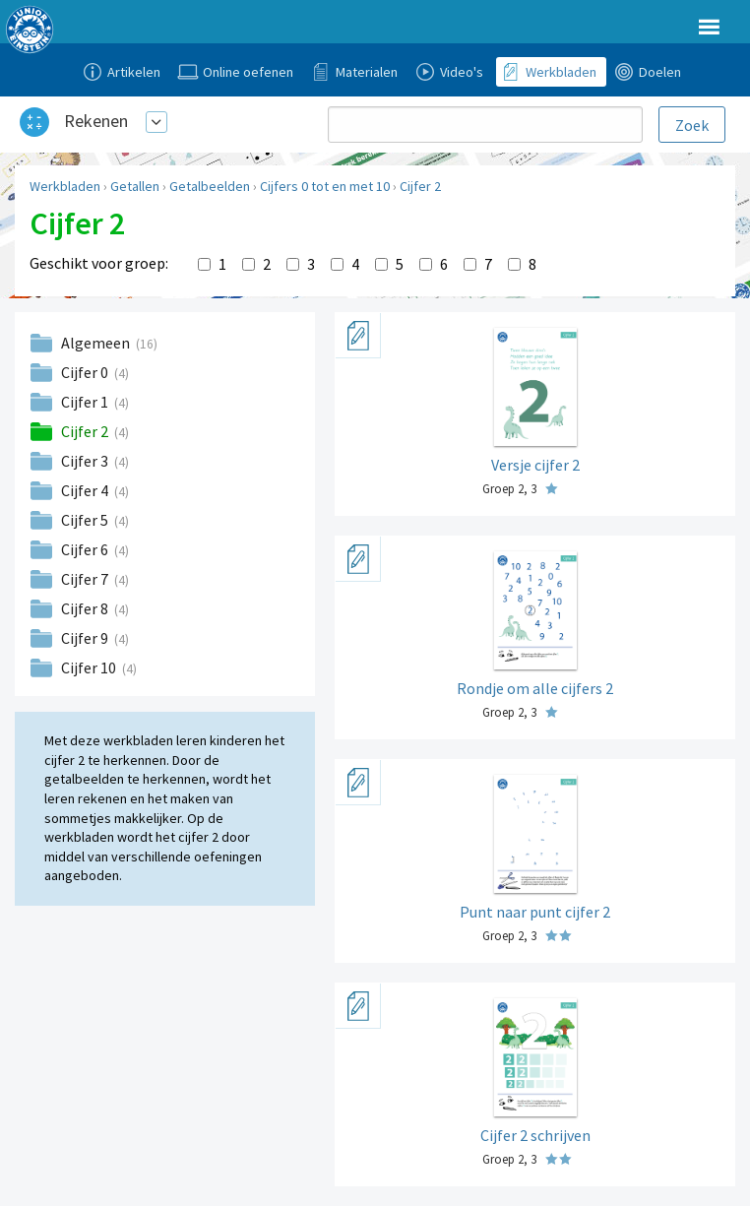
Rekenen (96, 120)
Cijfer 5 (86, 520)
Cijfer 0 (86, 372)
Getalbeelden (209, 186)
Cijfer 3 (86, 461)
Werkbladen (65, 186)
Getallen (134, 186)
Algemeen (97, 342)
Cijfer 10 (90, 667)
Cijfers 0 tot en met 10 (325, 186)
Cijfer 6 (86, 549)
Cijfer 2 (420, 186)
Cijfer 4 (86, 490)
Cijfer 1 (86, 402)
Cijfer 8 (86, 608)
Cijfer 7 (86, 579)
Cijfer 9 (86, 638)
